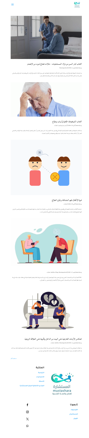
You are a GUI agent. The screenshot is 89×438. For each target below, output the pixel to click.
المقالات (54, 125)
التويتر (74, 418)
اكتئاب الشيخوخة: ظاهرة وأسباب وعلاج (65, 121)
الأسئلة (40, 381)
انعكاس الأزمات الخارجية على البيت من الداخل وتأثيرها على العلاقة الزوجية (51, 339)
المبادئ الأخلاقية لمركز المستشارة (30, 386)
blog (55, 272)
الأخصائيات (38, 377)
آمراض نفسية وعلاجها (61, 125)
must (75, 68)
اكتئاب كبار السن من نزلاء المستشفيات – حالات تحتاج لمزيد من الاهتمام (52, 64)
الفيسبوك (72, 410)
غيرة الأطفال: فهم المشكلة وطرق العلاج (65, 200)
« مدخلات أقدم (12, 358)
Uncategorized (62, 68)
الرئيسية (39, 373)
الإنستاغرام (72, 414)
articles (51, 272)
